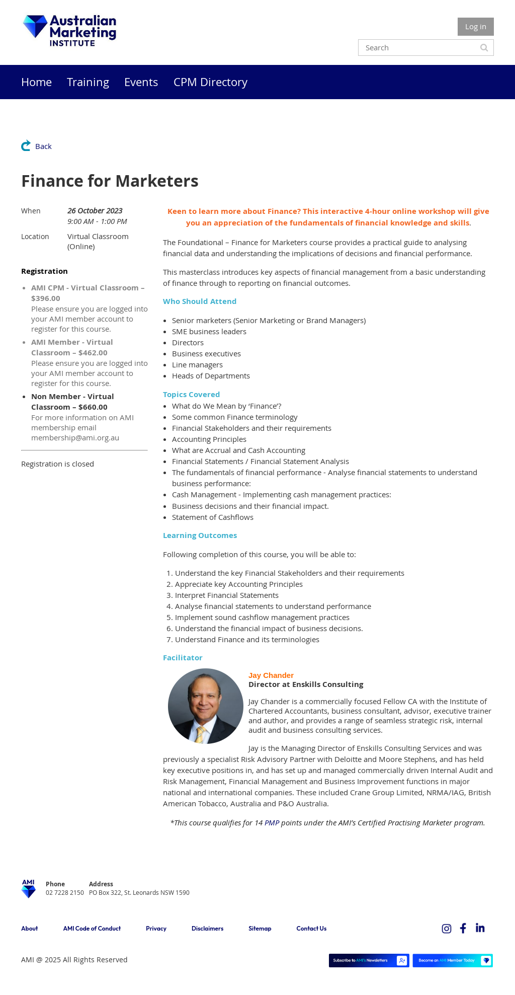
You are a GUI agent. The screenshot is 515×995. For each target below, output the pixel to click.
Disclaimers (207, 928)
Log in (475, 26)
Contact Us (312, 928)
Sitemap (259, 928)
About (29, 928)
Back (43, 146)
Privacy (156, 928)
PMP (272, 822)
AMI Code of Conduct (92, 928)
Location (35, 236)
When (31, 210)
